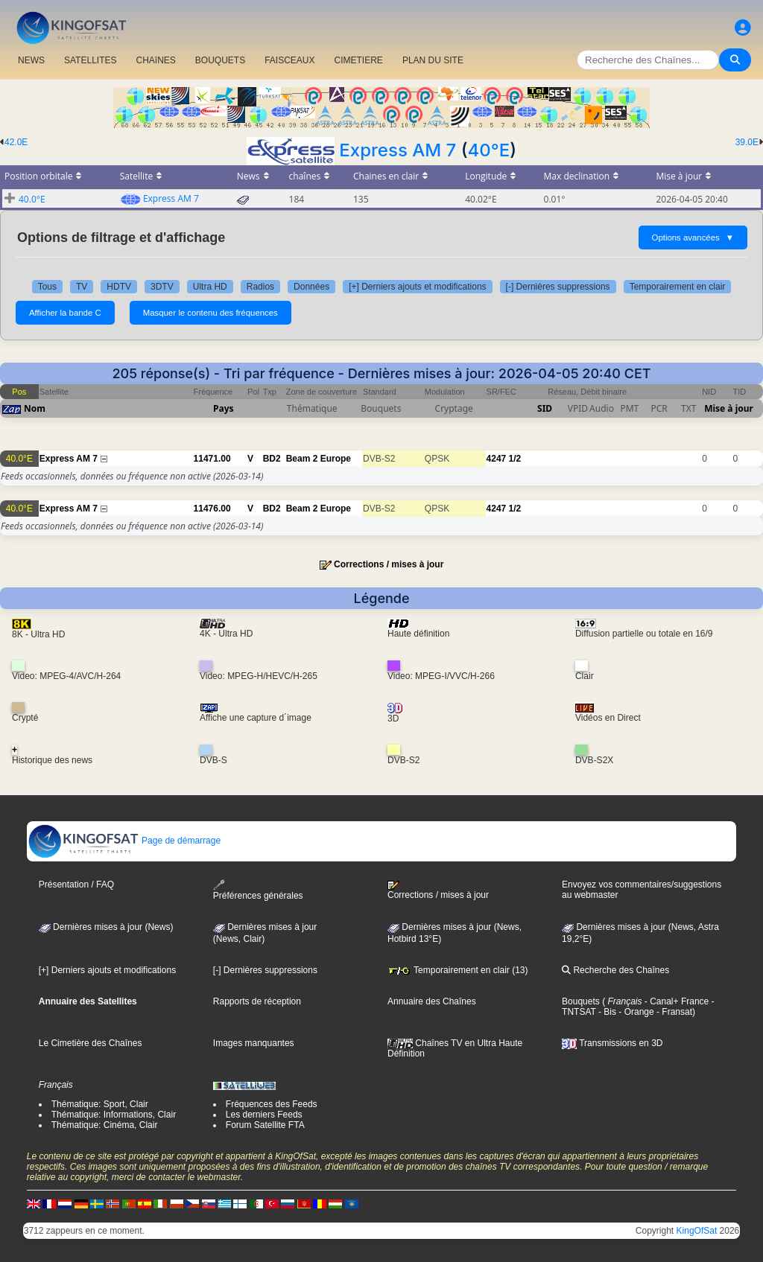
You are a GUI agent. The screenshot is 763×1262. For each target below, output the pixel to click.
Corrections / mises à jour (388, 564)
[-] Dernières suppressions (558, 286)
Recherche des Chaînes (615, 970)
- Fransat (673, 1012)
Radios (260, 286)
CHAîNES (155, 60)
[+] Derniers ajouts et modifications (417, 286)
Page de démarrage (124, 840)
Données (311, 286)
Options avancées (693, 237)
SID (544, 408)
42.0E (16, 142)
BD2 (272, 458)
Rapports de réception (257, 1001)
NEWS (31, 60)
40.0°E (32, 199)
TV (81, 286)
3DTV (162, 286)
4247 (497, 458)
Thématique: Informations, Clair (113, 1114)
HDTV (119, 286)
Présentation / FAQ (76, 884)
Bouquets (581, 1001)
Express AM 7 (397, 150)
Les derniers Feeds (264, 1114)
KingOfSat (697, 1231)
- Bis (606, 1012)
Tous (47, 286)
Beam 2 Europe (318, 458)
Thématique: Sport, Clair (99, 1104)
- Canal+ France (675, 1001)
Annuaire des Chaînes (431, 1001)
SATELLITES (90, 60)
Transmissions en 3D (612, 1043)
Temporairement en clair (678, 286)
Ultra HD (210, 286)
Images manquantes (253, 1043)
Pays (223, 408)
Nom (34, 408)
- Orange (635, 1012)
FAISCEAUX (289, 60)
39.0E (747, 142)
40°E (488, 150)
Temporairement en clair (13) (457, 970)
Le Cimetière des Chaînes (90, 1043)
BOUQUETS (220, 60)
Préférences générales (258, 890)
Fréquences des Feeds (271, 1104)
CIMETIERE (359, 60)
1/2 (515, 458)
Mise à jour (728, 408)
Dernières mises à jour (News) (106, 927)
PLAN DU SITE (432, 60)
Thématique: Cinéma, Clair (104, 1125)
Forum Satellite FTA (265, 1125)
